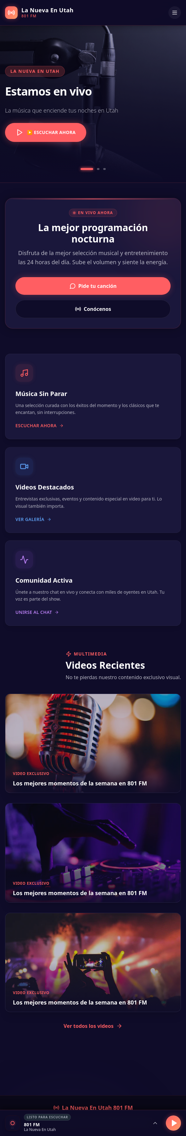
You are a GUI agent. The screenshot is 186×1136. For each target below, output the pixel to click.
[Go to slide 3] (104, 169)
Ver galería (33, 524)
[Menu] (174, 12)
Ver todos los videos (93, 1025)
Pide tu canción (93, 286)
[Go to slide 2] (98, 169)
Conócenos (93, 309)
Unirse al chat (37, 618)
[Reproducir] (173, 1123)
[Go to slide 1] (87, 169)
